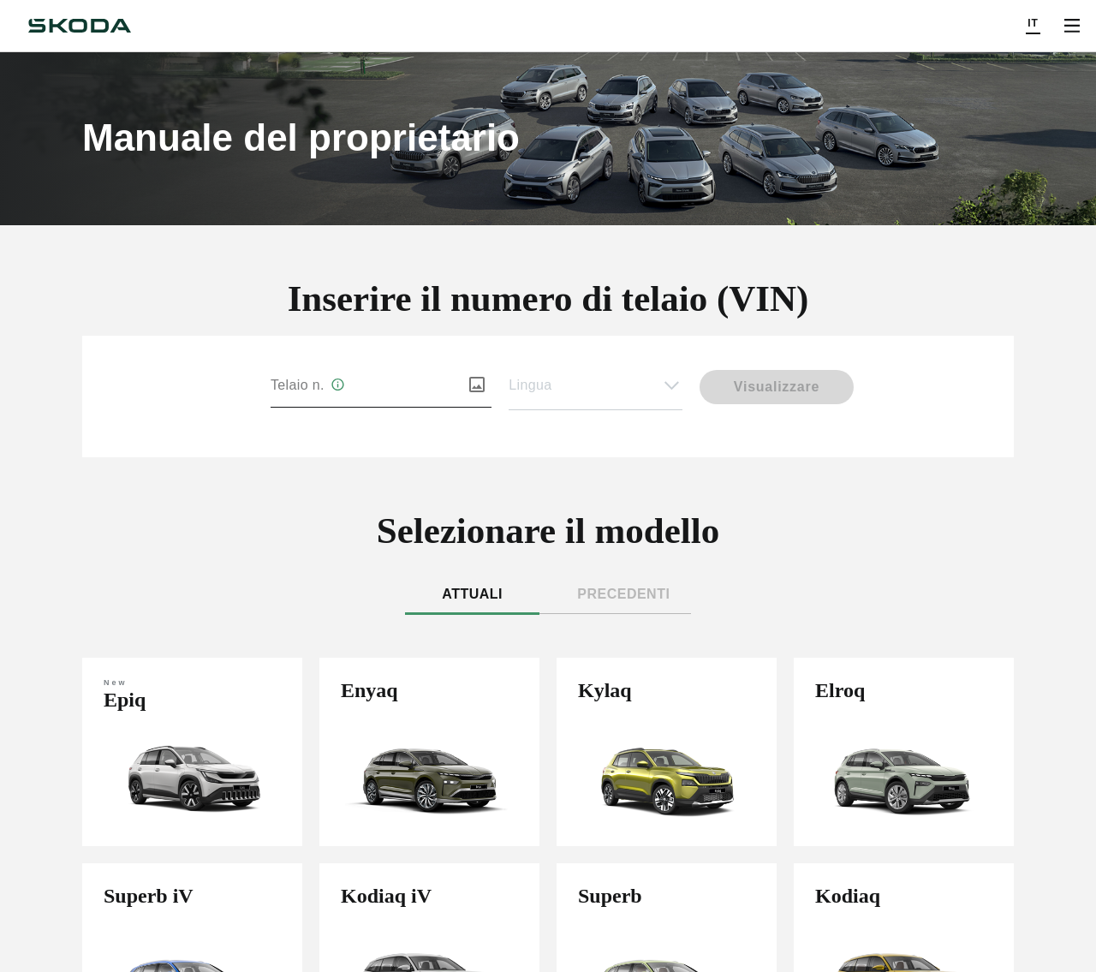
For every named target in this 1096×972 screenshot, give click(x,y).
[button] (595, 386)
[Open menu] (1072, 25)
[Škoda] (79, 26)
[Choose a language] (1033, 25)
